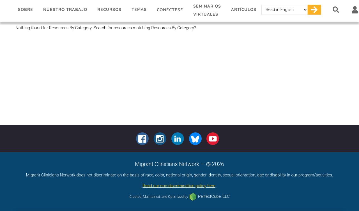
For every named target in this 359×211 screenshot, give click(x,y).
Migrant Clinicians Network (6, 11)
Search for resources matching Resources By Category (144, 27)
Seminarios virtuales (207, 10)
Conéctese (170, 9)
